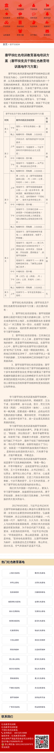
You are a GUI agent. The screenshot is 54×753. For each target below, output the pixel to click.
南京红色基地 (14, 669)
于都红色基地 (14, 688)
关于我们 (34, 32)
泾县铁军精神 (40, 650)
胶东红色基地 (40, 659)
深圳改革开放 (40, 697)
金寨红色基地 (40, 602)
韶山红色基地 (40, 669)
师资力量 (20, 32)
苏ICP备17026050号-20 (12, 741)
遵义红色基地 (40, 678)
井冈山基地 (14, 583)
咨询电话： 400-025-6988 (14, 733)
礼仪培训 (34, 24)
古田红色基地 (40, 583)
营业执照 (5, 747)
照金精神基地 (40, 707)
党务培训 (34, 15)
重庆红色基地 (40, 573)
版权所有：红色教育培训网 (13, 736)
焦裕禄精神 (14, 592)
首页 (7, 7)
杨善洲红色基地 (14, 602)
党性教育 (47, 7)
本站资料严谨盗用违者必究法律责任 (17, 738)
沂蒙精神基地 (40, 592)
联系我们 (47, 32)
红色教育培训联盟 (9, 727)
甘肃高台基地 (40, 611)
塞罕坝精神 (14, 697)
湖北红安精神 (40, 640)
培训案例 (20, 7)
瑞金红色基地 (40, 630)
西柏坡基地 (14, 678)
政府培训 (47, 15)
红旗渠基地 (14, 630)
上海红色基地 (14, 573)
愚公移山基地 (14, 659)
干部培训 (34, 7)
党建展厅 (47, 24)
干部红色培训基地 (9, 730)
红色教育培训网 (8, 724)
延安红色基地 (40, 621)
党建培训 (20, 15)
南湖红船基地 (14, 621)
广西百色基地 (14, 707)
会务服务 (7, 32)
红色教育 (7, 15)
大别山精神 (14, 640)
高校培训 (20, 24)
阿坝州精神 (14, 650)
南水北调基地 (14, 611)
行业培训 (7, 24)
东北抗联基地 (40, 688)
